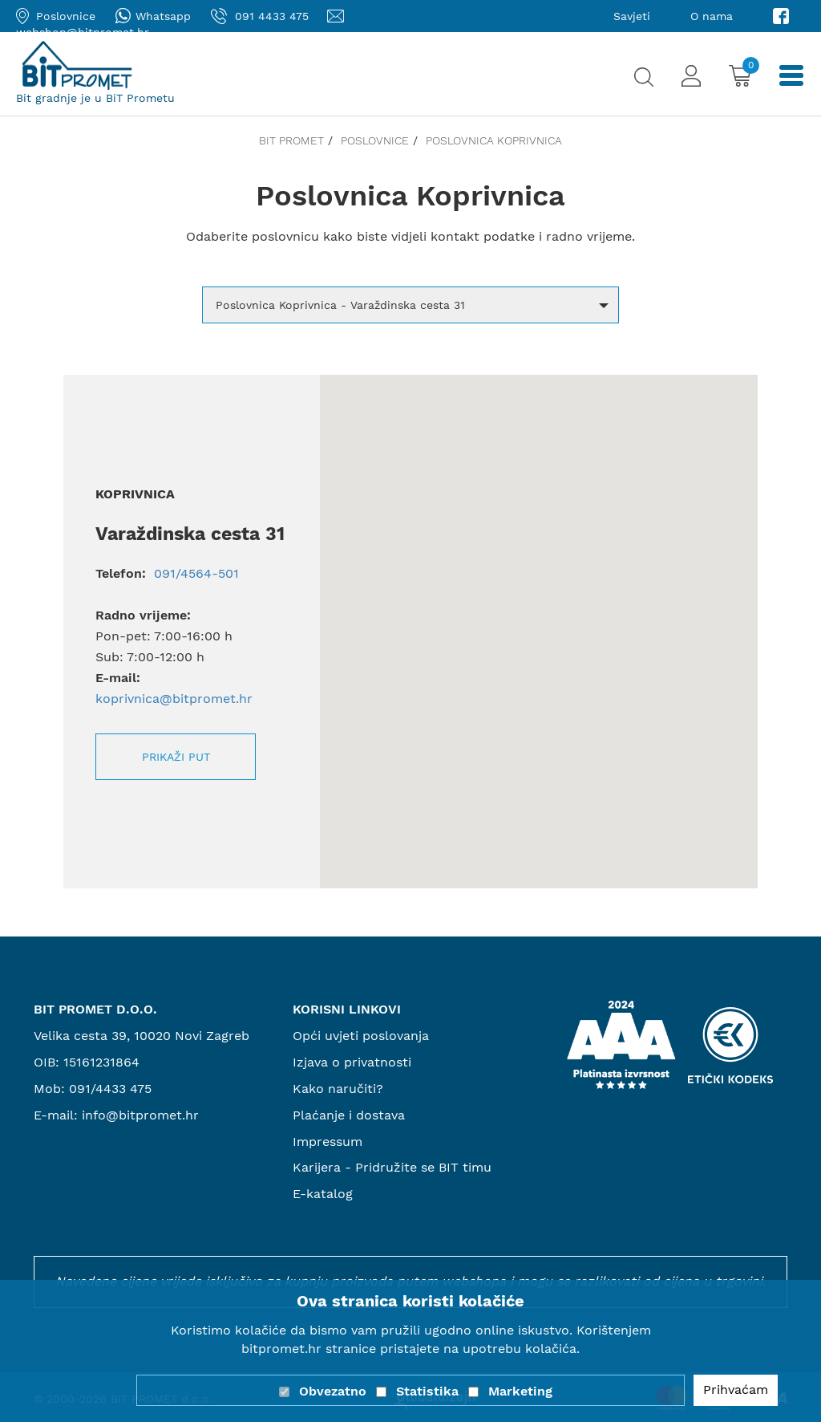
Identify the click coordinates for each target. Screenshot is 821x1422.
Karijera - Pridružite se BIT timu (392, 1167)
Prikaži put (176, 756)
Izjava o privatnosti (352, 1062)
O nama (711, 16)
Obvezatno (332, 1391)
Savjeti (631, 16)
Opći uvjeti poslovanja (361, 1035)
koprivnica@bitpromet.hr (174, 698)
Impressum (327, 1141)
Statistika (427, 1391)
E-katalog (323, 1193)
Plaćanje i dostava (349, 1115)
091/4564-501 (194, 573)
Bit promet (291, 140)
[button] (410, 304)
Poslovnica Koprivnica (494, 140)
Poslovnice (375, 140)
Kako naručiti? (338, 1088)
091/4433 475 (110, 1088)
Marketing (520, 1391)
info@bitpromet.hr (140, 1115)
